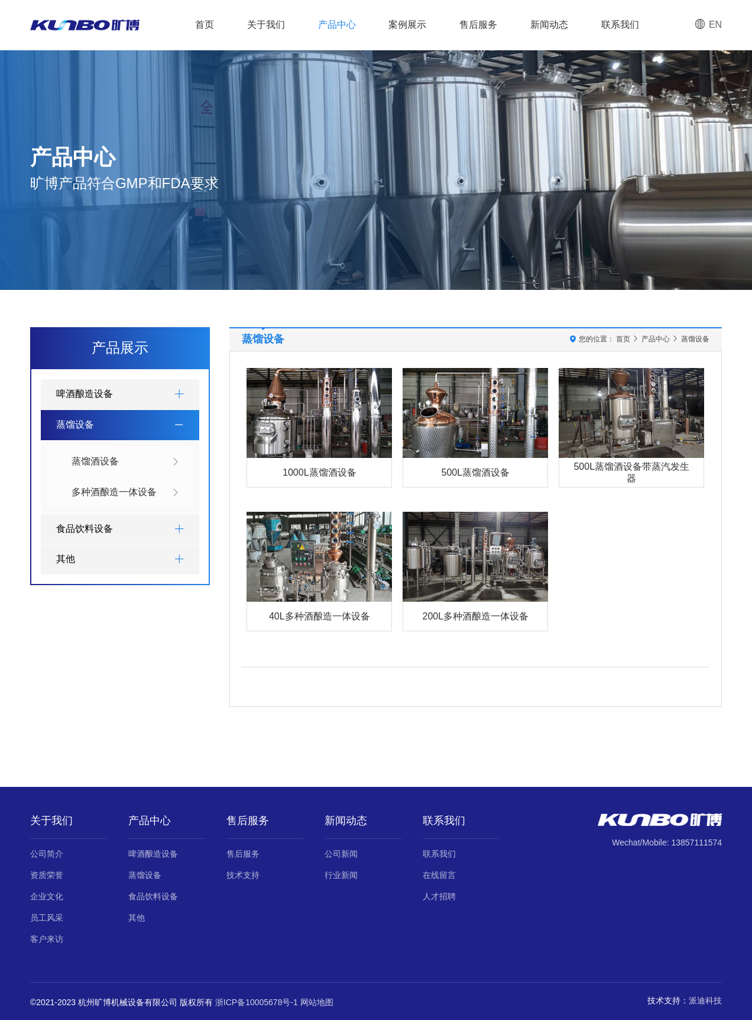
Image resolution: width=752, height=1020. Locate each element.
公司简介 (46, 853)
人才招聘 (439, 896)
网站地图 (316, 1002)
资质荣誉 (46, 875)
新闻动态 (549, 25)
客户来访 (46, 939)
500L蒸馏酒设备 (475, 472)
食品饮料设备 (153, 896)
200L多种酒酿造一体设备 (475, 616)
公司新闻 (341, 853)
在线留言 (439, 875)
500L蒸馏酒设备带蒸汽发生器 (631, 472)
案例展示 (407, 25)
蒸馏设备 (695, 339)
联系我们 (620, 25)
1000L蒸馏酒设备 (319, 472)
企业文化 (46, 896)
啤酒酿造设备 (153, 853)
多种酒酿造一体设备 (126, 492)
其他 (136, 917)
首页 (204, 25)
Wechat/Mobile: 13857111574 (667, 842)
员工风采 (46, 917)
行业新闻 (341, 875)
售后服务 (478, 25)
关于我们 (266, 25)
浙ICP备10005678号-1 (256, 1002)
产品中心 (337, 25)
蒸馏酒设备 (126, 462)
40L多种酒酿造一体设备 (319, 616)
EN (708, 24)
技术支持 (243, 875)
